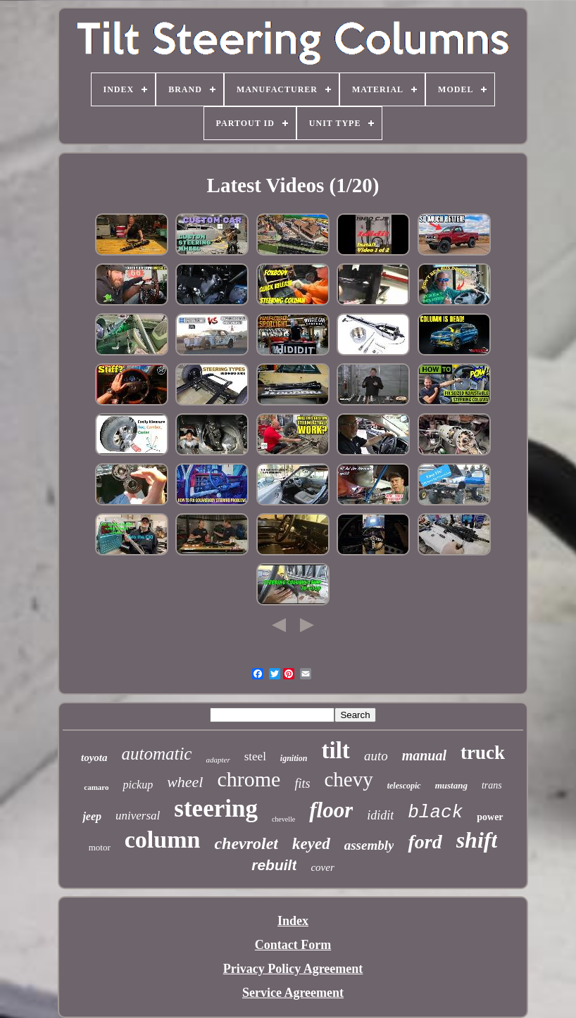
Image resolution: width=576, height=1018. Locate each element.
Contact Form (293, 945)
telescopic (404, 786)
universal (137, 815)
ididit (380, 815)
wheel (185, 782)
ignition (294, 758)
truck (483, 752)
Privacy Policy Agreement (293, 969)
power (490, 817)
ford (425, 842)
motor (100, 847)
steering (216, 808)
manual (424, 755)
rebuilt (273, 865)
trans (492, 785)
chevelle (283, 819)
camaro (96, 787)
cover (322, 867)
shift (477, 840)
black (435, 812)
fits (302, 784)
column (163, 840)
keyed (311, 844)
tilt (336, 750)
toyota (94, 757)
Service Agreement (293, 993)
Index (292, 921)
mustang (451, 785)
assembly (369, 845)
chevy (348, 779)
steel (255, 756)
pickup (138, 785)
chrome (248, 779)
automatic (156, 753)
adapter (218, 759)
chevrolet (246, 843)
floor (331, 810)
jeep (91, 816)
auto (376, 755)
